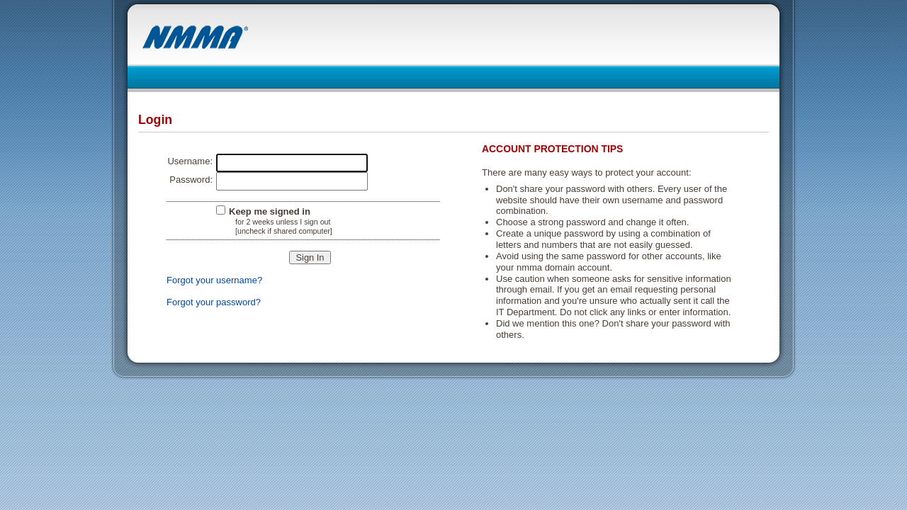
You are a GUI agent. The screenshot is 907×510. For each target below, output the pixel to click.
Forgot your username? (214, 280)
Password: (191, 179)
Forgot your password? (214, 302)
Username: (190, 161)
